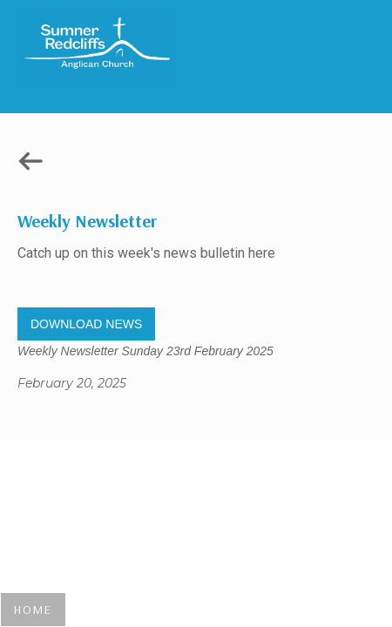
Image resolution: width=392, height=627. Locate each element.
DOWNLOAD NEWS (86, 324)
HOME (33, 609)
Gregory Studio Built (195, 475)
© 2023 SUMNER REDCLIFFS (196, 501)
